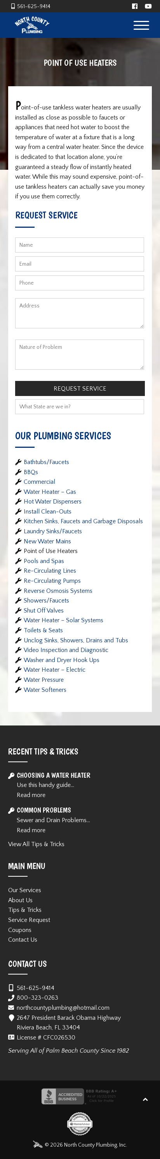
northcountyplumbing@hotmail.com (63, 1007)
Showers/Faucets (46, 600)
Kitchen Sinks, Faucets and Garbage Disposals (83, 521)
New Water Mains (47, 541)
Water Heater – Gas (50, 491)
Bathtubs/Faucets (46, 462)
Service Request (29, 920)
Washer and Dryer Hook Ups (61, 660)
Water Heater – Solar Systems (63, 620)
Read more (31, 795)
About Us (20, 900)
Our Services (24, 890)
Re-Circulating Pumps (52, 580)
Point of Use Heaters (51, 551)
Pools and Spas (44, 561)
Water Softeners (45, 689)
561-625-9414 (33, 6)
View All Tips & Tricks (36, 844)
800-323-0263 (37, 997)
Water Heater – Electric (54, 669)
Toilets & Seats (43, 630)
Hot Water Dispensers (53, 501)
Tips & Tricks (25, 909)
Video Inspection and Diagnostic (66, 650)
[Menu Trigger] (141, 25)
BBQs (31, 472)
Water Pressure (44, 679)
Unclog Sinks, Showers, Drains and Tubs (76, 640)
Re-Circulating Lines (50, 570)
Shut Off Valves (44, 610)
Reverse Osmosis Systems (58, 590)
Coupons (19, 930)
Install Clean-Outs (47, 511)
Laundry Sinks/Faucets (53, 531)
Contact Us (22, 939)
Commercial (39, 481)
